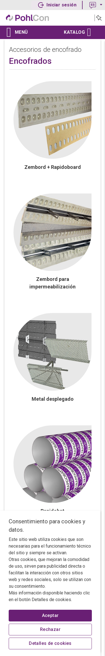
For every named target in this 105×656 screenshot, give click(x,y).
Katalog (77, 32)
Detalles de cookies (50, 643)
